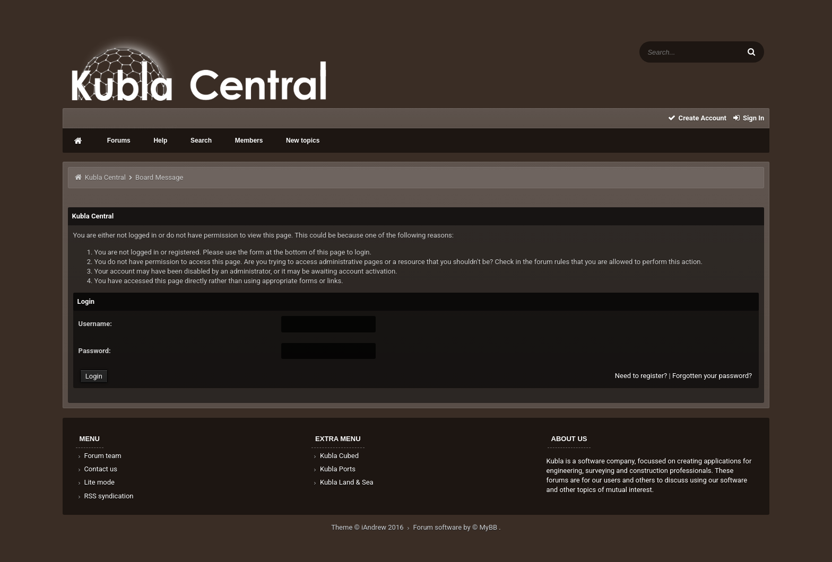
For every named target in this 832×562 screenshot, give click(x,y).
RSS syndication (105, 496)
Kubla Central (105, 177)
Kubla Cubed (335, 456)
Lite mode (95, 482)
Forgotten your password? (712, 376)
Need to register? (641, 376)
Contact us (96, 469)
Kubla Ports (334, 469)
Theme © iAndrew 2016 (372, 527)
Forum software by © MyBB (456, 527)
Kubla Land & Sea (343, 482)
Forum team (99, 456)
